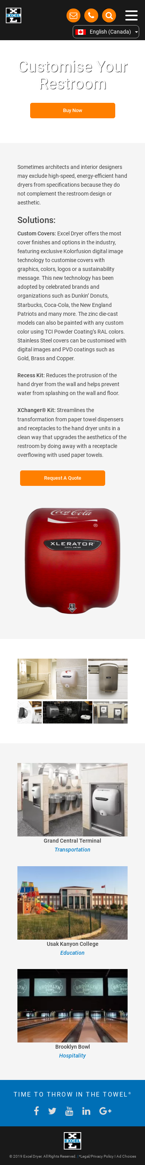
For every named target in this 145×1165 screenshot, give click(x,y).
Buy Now (72, 110)
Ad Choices (126, 1156)
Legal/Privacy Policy (97, 1156)
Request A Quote (62, 478)
